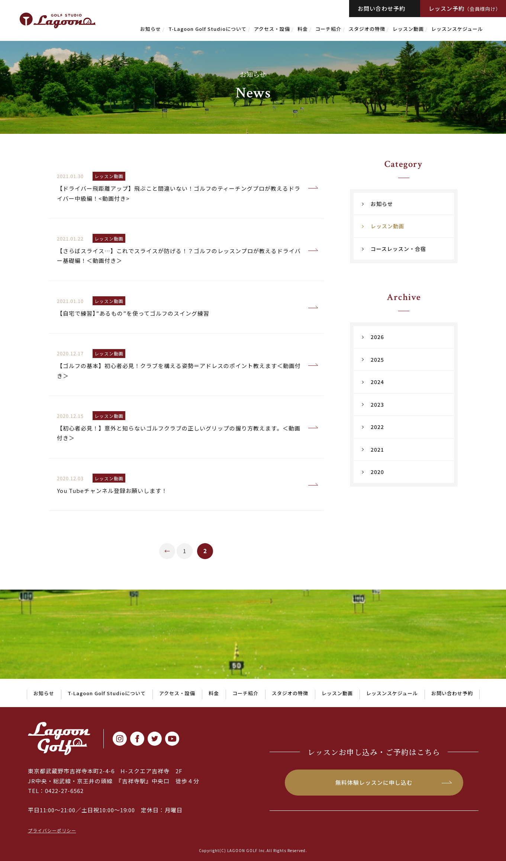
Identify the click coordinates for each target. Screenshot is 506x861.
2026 (377, 337)
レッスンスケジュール (457, 28)
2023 (377, 404)
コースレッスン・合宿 (398, 248)
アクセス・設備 (272, 28)
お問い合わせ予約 (381, 8)
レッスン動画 (408, 28)
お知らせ (150, 28)
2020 (377, 471)
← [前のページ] (167, 551)
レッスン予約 (465, 8)
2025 (377, 359)
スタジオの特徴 (367, 28)
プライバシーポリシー (52, 830)
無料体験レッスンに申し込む (374, 782)
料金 (302, 28)
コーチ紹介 (328, 28)
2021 (377, 449)
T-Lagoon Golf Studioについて (207, 28)
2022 (377, 426)
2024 (377, 382)
